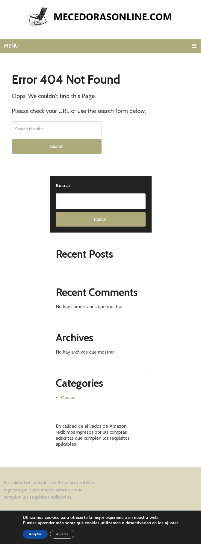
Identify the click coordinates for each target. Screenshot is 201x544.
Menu (11, 45)
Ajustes (62, 534)
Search (56, 146)
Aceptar (35, 534)
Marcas (68, 397)
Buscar (63, 185)
